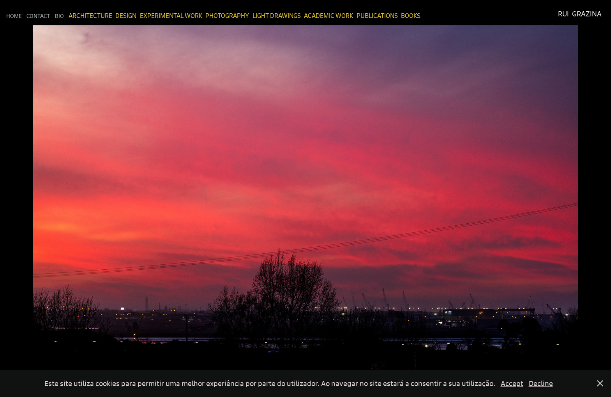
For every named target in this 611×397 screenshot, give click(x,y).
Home (14, 16)
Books (410, 16)
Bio (59, 16)
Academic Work (328, 16)
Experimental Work (171, 16)
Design (125, 16)
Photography (227, 16)
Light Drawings (277, 16)
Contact (38, 16)
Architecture (90, 16)
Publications (377, 16)
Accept (512, 383)
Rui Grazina (580, 13)
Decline (541, 383)
